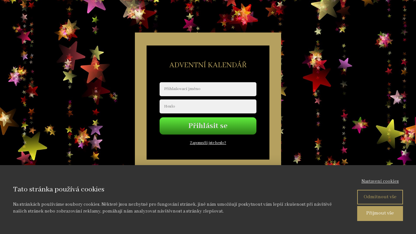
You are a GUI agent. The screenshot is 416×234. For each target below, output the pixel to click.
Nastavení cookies (380, 181)
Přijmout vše (380, 213)
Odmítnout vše (380, 197)
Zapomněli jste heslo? (208, 142)
